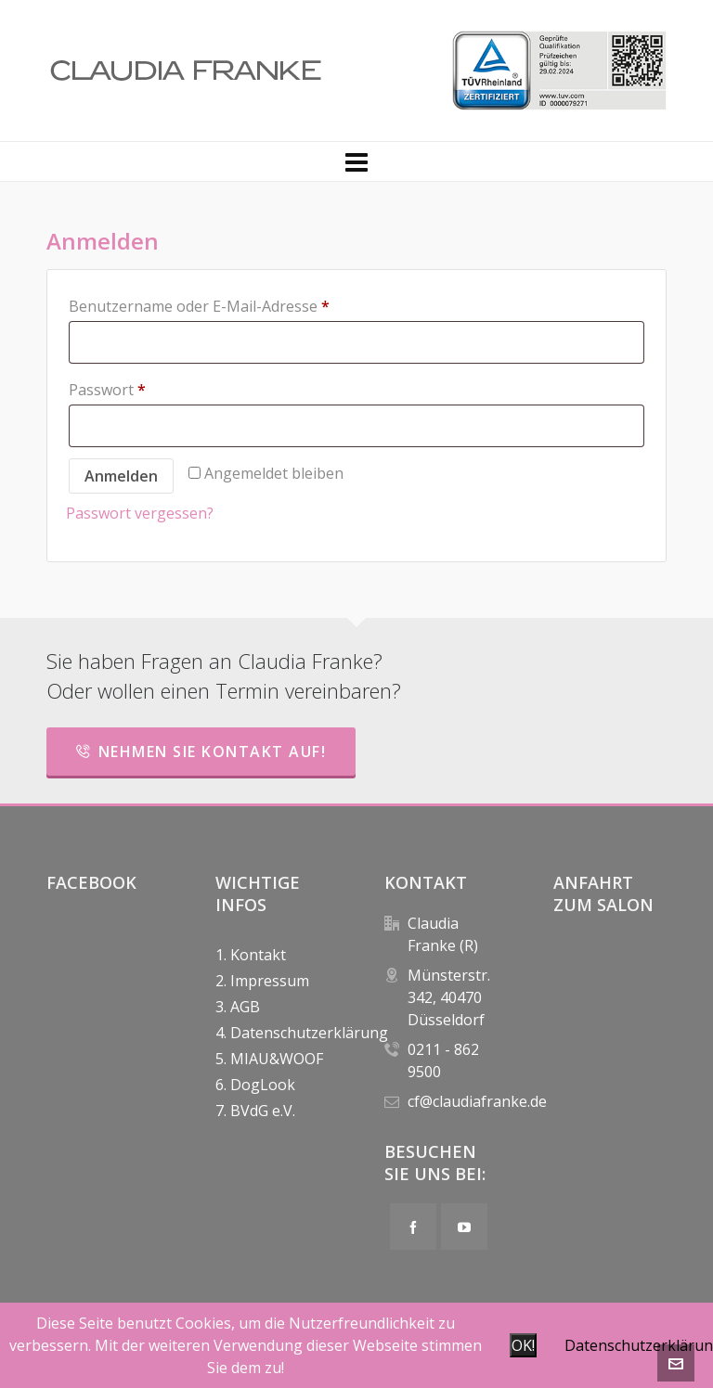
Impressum (269, 980)
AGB (245, 1006)
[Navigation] (356, 161)
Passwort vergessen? (140, 513)
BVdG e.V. (262, 1110)
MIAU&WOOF (276, 1058)
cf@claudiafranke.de (477, 1101)
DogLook (262, 1084)
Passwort (107, 389)
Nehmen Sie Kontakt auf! (201, 751)
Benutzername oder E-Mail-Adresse (199, 306)
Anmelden (121, 476)
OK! (523, 1345)
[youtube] (464, 1226)
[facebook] (413, 1226)
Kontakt (258, 955)
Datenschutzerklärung (279, 1032)
